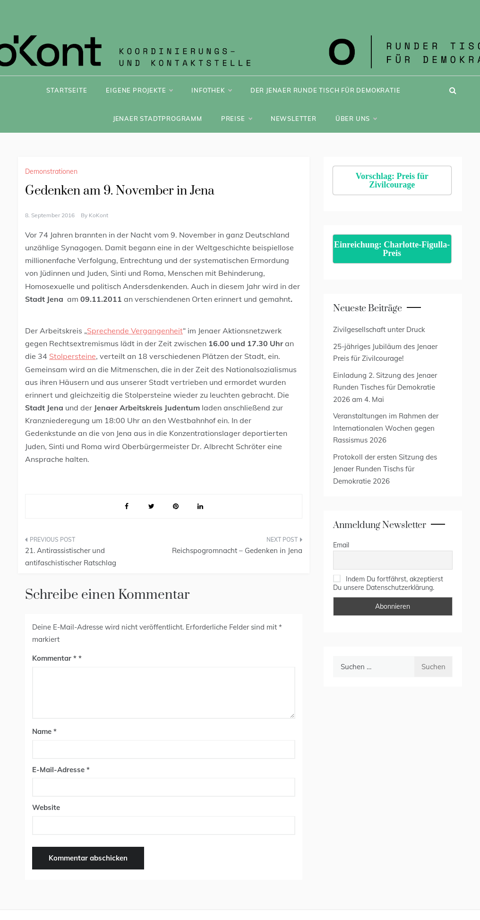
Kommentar (54, 658)
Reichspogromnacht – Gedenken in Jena (237, 550)
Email (341, 545)
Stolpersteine (72, 356)
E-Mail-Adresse (61, 769)
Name (44, 731)
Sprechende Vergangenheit (135, 330)
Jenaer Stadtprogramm (157, 118)
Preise (236, 118)
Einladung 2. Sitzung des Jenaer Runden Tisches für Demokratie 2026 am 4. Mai (385, 387)
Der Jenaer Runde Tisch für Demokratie (325, 90)
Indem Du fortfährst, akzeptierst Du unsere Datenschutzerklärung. (388, 583)
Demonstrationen (51, 171)
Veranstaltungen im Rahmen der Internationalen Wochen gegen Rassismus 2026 (385, 427)
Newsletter (294, 118)
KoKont (98, 215)
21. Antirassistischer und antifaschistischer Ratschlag (70, 556)
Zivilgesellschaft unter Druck (379, 329)
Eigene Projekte (139, 90)
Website (46, 807)
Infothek (211, 90)
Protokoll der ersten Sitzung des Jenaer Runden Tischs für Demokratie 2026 (385, 469)
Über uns (356, 118)
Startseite (66, 90)
